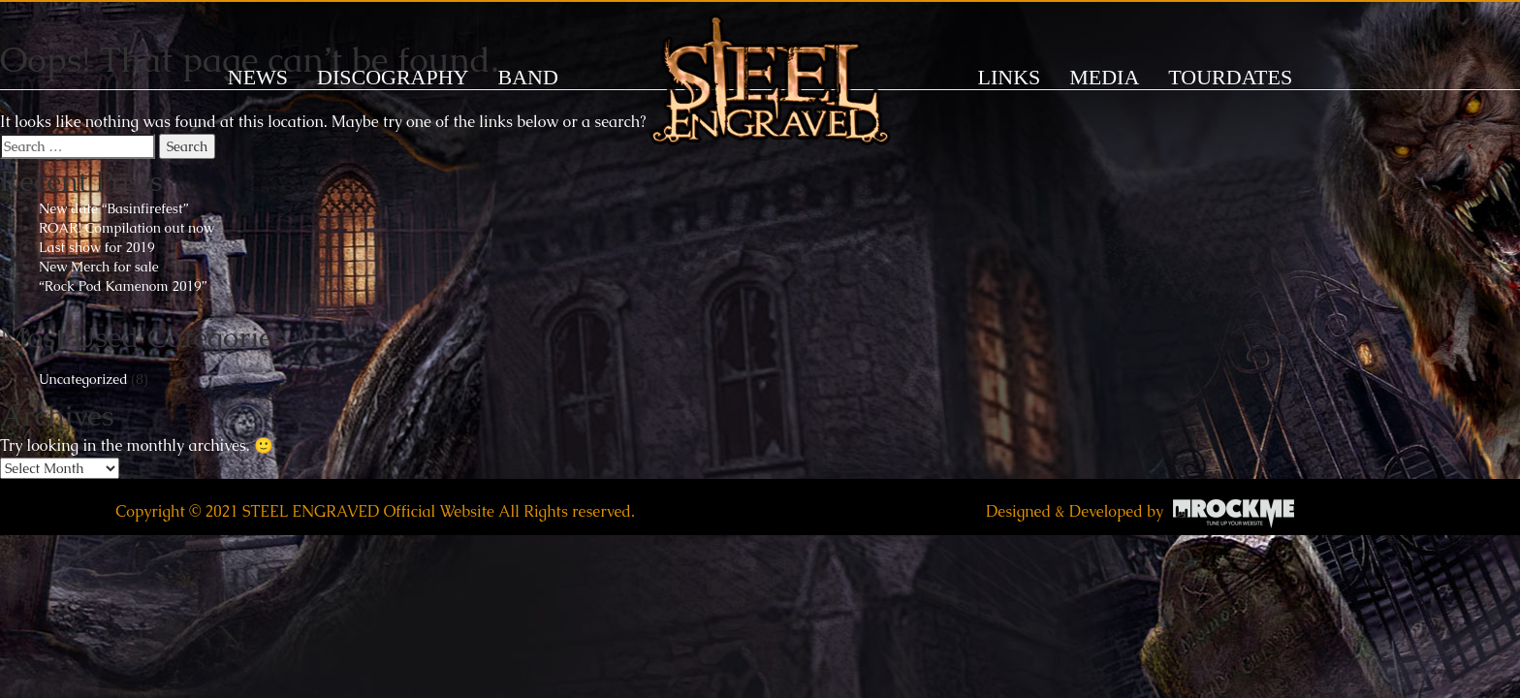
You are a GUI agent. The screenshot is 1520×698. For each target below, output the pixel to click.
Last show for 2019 (97, 247)
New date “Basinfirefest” (113, 208)
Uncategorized (83, 379)
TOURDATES (1230, 77)
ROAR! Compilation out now (126, 228)
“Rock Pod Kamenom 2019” (122, 286)
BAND (527, 77)
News (258, 77)
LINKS (1009, 77)
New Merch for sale (99, 266)
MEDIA (1104, 77)
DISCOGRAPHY (392, 77)
